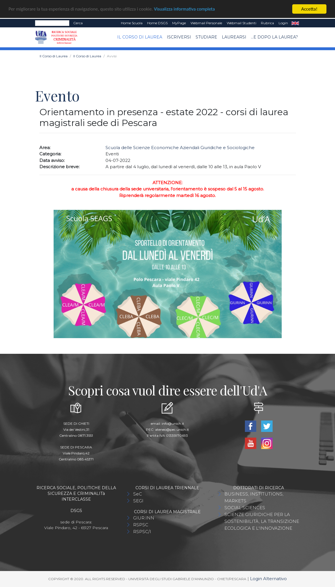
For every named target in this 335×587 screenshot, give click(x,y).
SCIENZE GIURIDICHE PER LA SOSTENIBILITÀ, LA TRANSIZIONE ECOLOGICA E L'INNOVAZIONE (261, 521)
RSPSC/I (142, 531)
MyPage (179, 23)
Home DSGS (157, 23)
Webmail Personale (206, 23)
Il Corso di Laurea (139, 37)
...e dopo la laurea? (274, 37)
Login (283, 23)
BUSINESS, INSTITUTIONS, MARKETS (253, 497)
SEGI (138, 500)
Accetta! (309, 9)
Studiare (206, 37)
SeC (137, 494)
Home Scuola (132, 23)
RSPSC (140, 524)
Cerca (78, 23)
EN (295, 23)
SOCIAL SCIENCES (244, 507)
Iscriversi (179, 37)
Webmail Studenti (241, 23)
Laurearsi (234, 37)
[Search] (52, 23)
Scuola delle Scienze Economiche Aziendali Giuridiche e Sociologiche (180, 147)
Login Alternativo (268, 578)
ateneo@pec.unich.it (172, 429)
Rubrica (267, 23)
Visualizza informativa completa (188, 9)
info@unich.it (173, 423)
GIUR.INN (143, 518)
